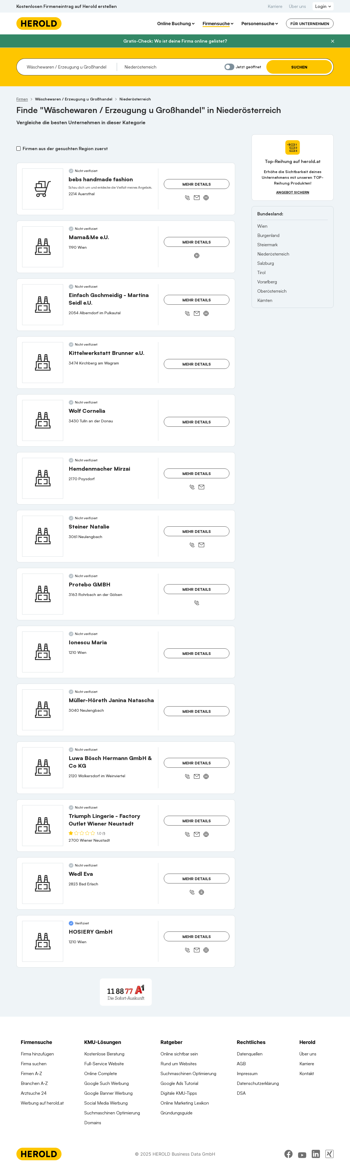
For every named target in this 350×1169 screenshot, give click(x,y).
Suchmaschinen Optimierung (112, 1112)
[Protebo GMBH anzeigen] (42, 594)
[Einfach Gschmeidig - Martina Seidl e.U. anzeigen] (42, 304)
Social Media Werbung (106, 1103)
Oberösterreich (272, 291)
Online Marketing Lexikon (185, 1103)
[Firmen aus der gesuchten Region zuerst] (18, 148)
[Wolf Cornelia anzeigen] (42, 420)
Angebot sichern (292, 192)
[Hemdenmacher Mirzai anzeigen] (42, 478)
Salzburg (265, 263)
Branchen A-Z (34, 1083)
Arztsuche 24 (33, 1093)
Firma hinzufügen (37, 1054)
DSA (241, 1093)
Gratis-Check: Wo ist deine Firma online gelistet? (175, 41)
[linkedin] (316, 1154)
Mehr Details (196, 184)
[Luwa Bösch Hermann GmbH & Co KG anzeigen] (42, 767)
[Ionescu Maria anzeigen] (42, 651)
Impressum (247, 1073)
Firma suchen (33, 1063)
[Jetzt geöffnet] (229, 67)
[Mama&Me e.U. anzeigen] (42, 246)
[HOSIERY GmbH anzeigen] (42, 941)
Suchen (299, 67)
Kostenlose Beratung (104, 1054)
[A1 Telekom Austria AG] (126, 992)
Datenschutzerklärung (258, 1083)
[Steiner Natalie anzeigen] (42, 536)
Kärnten (264, 300)
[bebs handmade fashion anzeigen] (42, 188)
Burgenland (268, 235)
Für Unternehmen (309, 23)
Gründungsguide (176, 1112)
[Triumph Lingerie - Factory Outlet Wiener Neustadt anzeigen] (42, 825)
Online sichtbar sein (179, 1054)
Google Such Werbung (106, 1083)
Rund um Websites (179, 1063)
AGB (241, 1063)
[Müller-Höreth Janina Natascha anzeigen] (42, 709)
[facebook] (288, 1154)
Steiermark (267, 244)
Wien (262, 226)
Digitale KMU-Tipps (179, 1093)
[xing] (329, 1154)
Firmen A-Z (31, 1073)
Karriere (275, 6)
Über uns (297, 6)
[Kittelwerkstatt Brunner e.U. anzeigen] (42, 362)
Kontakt (306, 1073)
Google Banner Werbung (108, 1093)
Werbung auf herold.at (42, 1103)
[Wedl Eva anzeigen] (42, 883)
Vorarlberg (267, 281)
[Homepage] (39, 23)
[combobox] (70, 67)
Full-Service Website (104, 1063)
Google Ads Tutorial (179, 1083)
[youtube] (302, 1154)
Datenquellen (249, 1054)
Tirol (261, 272)
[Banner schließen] (332, 41)
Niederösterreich (273, 254)
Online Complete (100, 1073)
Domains (92, 1122)
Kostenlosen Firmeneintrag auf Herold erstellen (66, 6)
